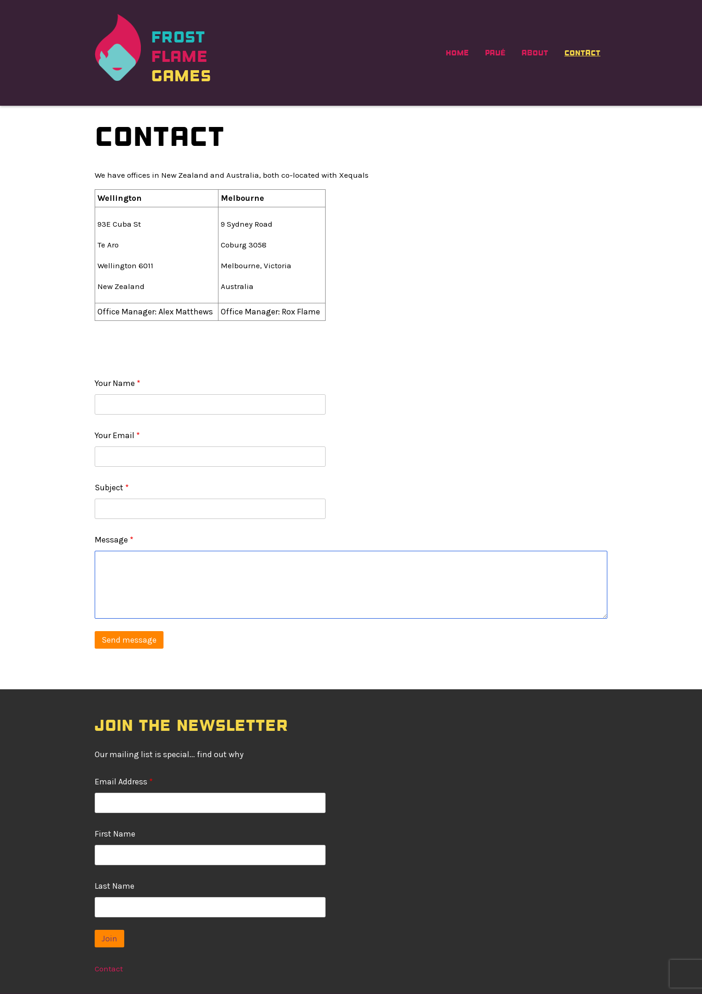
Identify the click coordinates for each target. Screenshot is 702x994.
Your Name (115, 383)
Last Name (114, 886)
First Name (115, 834)
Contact (582, 52)
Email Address (121, 782)
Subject (109, 487)
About (534, 52)
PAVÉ (495, 52)
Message (111, 540)
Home (457, 52)
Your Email (114, 435)
